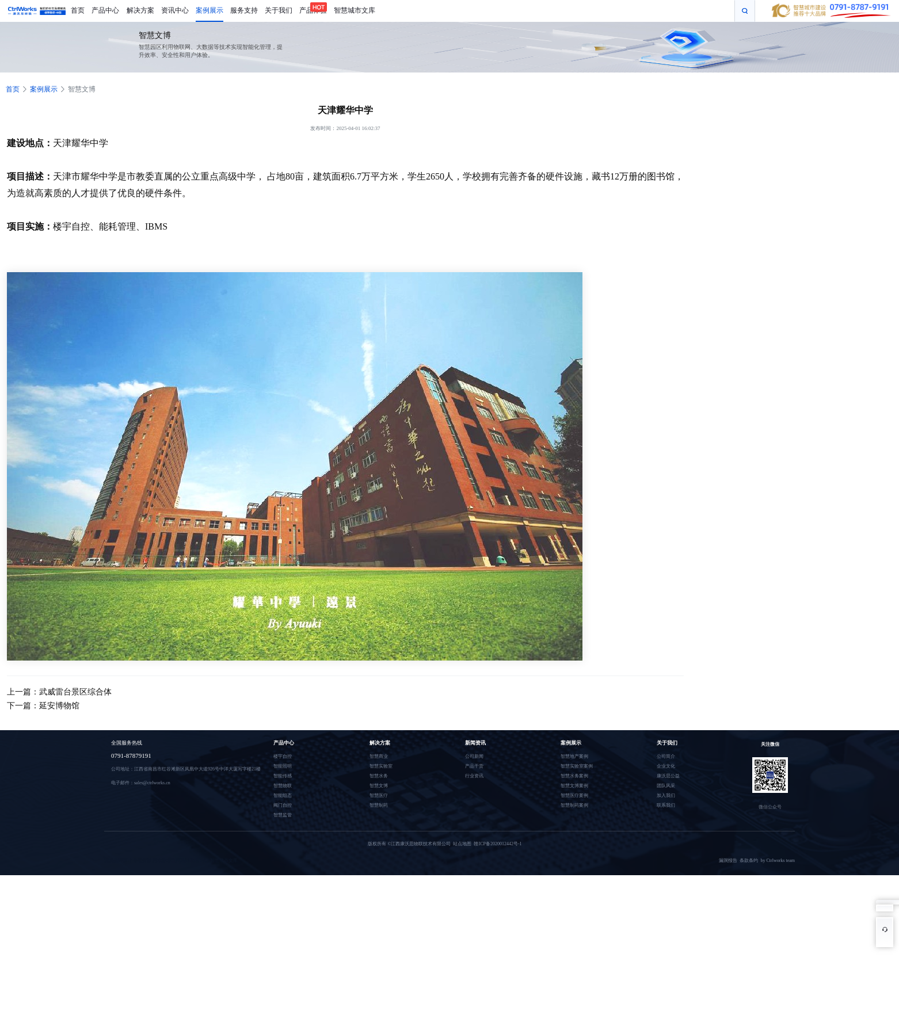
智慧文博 (82, 89)
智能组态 (282, 795)
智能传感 (282, 776)
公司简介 (666, 756)
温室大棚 (200, 860)
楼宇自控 (282, 756)
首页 (13, 89)
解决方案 (379, 743)
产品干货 (474, 766)
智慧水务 (378, 776)
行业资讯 (474, 776)
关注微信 (770, 744)
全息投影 (142, 860)
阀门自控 (282, 805)
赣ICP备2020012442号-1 (496, 843)
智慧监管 (282, 815)
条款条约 (750, 860)
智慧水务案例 (574, 776)
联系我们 (666, 805)
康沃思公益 (668, 776)
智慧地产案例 (574, 756)
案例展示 (44, 89)
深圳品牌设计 (118, 860)
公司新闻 (474, 756)
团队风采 (666, 785)
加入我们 (666, 795)
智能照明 (282, 766)
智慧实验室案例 (577, 766)
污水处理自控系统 (171, 860)
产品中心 (283, 743)
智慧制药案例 (574, 805)
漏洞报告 (729, 860)
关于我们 (667, 743)
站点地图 (461, 843)
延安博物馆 (59, 705)
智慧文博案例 (574, 785)
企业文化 (666, 766)
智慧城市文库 (224, 860)
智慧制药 (378, 805)
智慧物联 (282, 785)
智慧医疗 (378, 795)
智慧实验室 (381, 766)
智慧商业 (378, 756)
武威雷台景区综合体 (75, 692)
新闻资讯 (475, 743)
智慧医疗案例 (574, 795)
